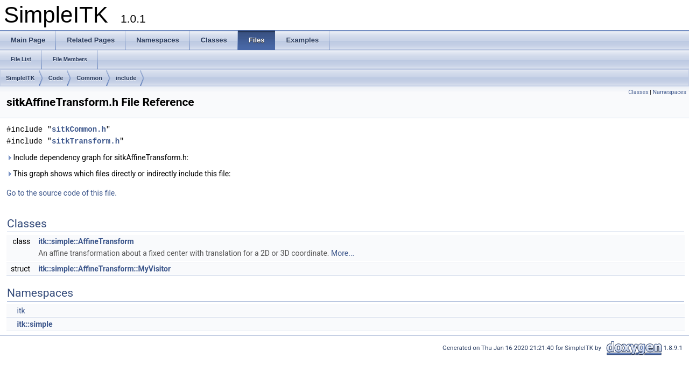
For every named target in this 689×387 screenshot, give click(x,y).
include (126, 78)
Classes (638, 92)
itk (21, 310)
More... (342, 253)
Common (89, 78)
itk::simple (34, 324)
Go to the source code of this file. (61, 193)
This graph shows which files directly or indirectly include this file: (118, 173)
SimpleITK (20, 78)
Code (56, 78)
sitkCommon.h (79, 129)
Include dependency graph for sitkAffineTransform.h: (97, 157)
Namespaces (669, 92)
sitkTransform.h (85, 141)
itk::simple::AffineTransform (86, 241)
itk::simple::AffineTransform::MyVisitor (104, 268)
